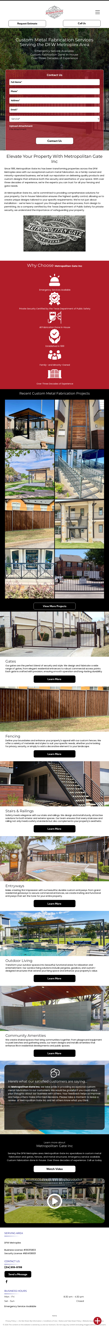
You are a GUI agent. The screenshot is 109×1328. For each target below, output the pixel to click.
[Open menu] (97, 12)
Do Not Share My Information (30, 1321)
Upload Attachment (21, 126)
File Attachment (17, 129)
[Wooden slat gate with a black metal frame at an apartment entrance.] (79, 424)
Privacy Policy (11, 1321)
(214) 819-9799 (13, 1267)
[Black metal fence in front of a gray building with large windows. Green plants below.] (29, 573)
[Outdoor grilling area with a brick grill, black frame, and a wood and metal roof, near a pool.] (29, 424)
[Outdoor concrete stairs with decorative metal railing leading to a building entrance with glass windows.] (79, 474)
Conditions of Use (50, 1321)
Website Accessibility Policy (93, 1321)
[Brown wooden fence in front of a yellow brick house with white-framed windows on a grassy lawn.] (29, 524)
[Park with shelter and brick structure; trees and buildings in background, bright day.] (29, 474)
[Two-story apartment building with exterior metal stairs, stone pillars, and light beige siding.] (79, 524)
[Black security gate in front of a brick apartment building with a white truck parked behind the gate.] (79, 573)
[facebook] (6, 1282)
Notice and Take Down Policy (70, 1321)
